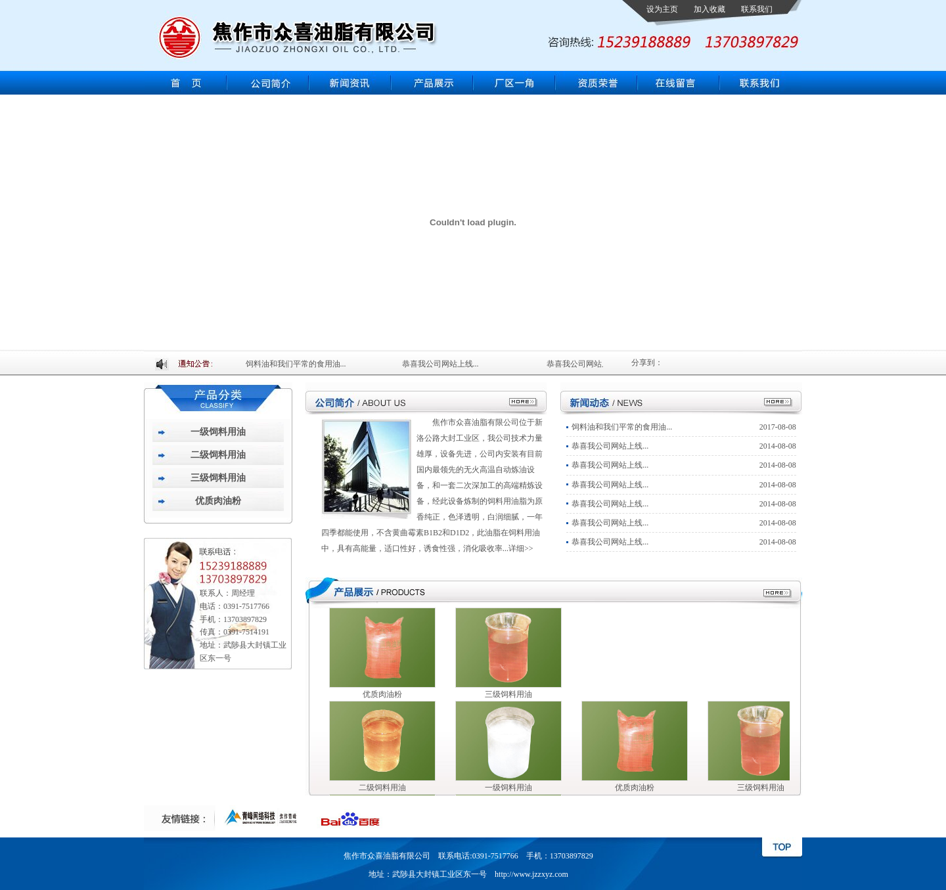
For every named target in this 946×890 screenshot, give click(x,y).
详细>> (520, 548)
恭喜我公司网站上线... (445, 363)
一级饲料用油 (218, 432)
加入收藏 (709, 9)
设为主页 (662, 9)
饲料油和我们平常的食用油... (300, 363)
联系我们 (757, 9)
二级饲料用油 (218, 455)
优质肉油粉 (218, 501)
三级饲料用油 (218, 478)
